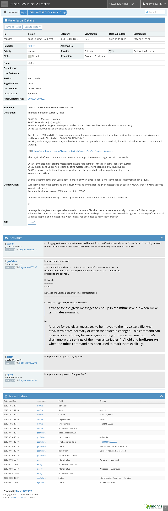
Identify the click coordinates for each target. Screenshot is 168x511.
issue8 (32, 222)
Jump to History (32, 26)
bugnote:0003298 (28, 362)
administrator (17, 497)
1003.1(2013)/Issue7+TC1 (124, 3)
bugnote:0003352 (28, 380)
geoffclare (12, 261)
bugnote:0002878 (28, 249)
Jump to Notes (13, 26)
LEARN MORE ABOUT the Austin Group (47, 12)
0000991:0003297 (36, 98)
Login (23, 12)
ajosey (10, 356)
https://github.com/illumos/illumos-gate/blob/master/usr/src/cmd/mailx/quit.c (72, 151)
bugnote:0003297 (28, 267)
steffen (31, 45)
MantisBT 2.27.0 (24, 491)
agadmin (41, 482)
